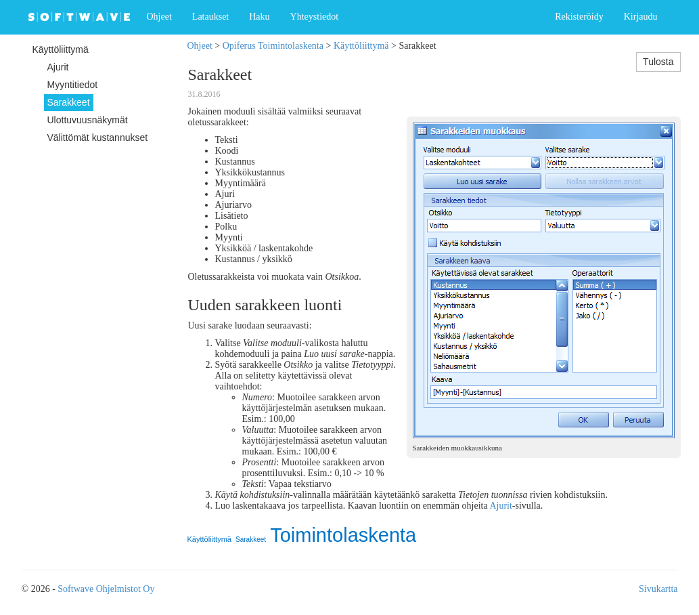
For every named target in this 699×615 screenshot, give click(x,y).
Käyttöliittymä (361, 46)
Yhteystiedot (314, 17)
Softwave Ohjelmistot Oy (106, 589)
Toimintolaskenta (343, 535)
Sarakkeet (250, 539)
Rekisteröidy (579, 17)
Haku (259, 17)
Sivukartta (658, 589)
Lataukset (210, 17)
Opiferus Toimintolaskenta (273, 46)
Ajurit (500, 506)
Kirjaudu (641, 17)
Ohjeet (159, 17)
